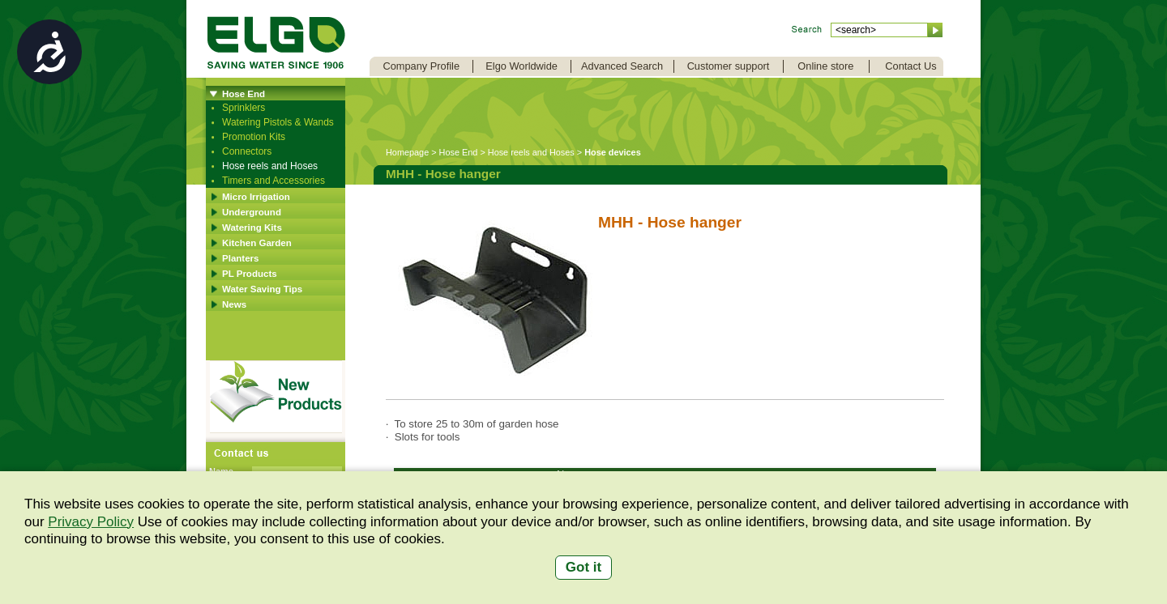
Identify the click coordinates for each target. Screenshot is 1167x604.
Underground (251, 212)
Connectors (246, 151)
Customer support (728, 66)
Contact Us (910, 66)
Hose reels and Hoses (270, 166)
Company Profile (421, 66)
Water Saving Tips (262, 289)
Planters (240, 258)
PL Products (249, 274)
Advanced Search (622, 66)
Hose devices (612, 152)
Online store (825, 66)
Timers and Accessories (273, 180)
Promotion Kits (253, 136)
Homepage (407, 152)
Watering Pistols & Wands (278, 122)
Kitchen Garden (257, 243)
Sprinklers (243, 107)
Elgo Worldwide (521, 66)
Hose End (243, 94)
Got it (583, 567)
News (234, 304)
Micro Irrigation (256, 197)
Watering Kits (252, 227)
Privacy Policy (91, 522)
